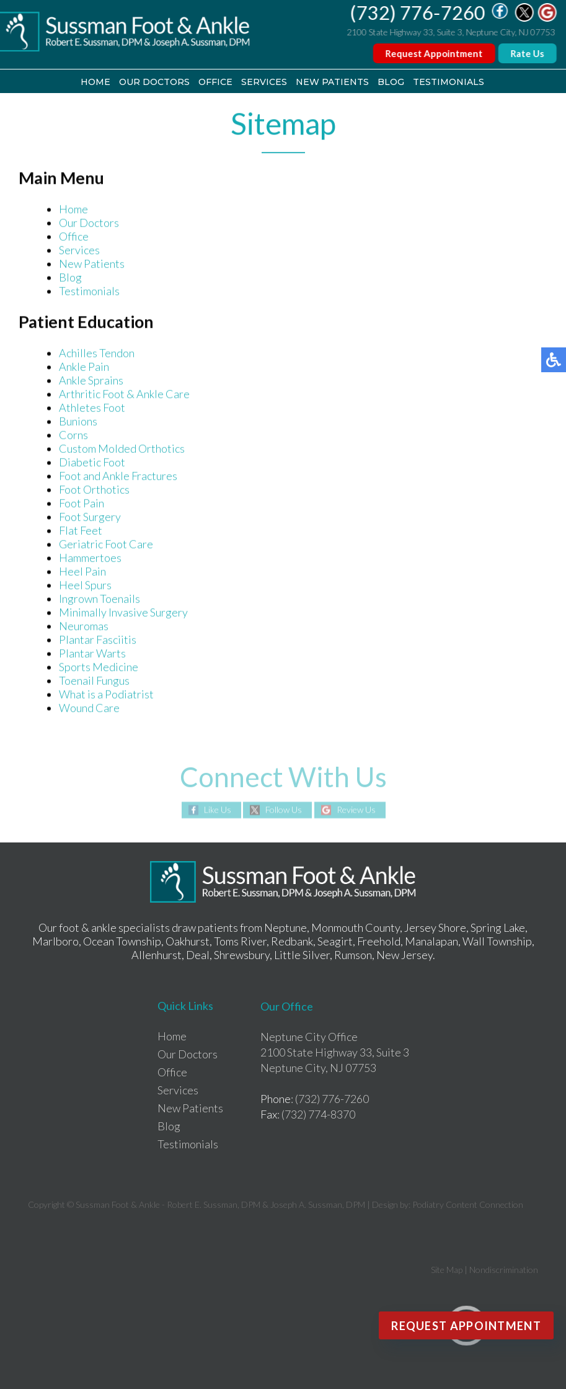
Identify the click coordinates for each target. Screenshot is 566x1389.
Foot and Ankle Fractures (118, 476)
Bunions (78, 422)
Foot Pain (81, 504)
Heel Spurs (85, 585)
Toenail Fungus (94, 681)
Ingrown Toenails (99, 599)
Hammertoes (90, 558)
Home (95, 81)
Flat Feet (80, 531)
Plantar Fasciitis (97, 640)
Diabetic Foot (92, 463)
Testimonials (448, 81)
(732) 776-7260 (417, 12)
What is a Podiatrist (106, 695)
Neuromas (83, 626)
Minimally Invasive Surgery (123, 613)
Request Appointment (434, 53)
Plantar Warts (92, 654)
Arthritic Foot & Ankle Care (124, 394)
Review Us (356, 810)
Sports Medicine (98, 667)
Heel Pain (82, 572)
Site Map (446, 1269)
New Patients (332, 81)
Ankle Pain (84, 367)
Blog (391, 81)
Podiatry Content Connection (467, 1204)
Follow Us (283, 810)
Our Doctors (154, 81)
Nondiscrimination (503, 1269)
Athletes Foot (92, 408)
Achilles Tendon (97, 353)
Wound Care (89, 708)
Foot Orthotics (94, 490)
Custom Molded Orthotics (122, 449)
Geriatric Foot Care (106, 545)
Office (215, 81)
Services (264, 81)
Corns (73, 435)
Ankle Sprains (91, 381)
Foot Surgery (90, 517)
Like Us (217, 810)
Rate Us (527, 53)
